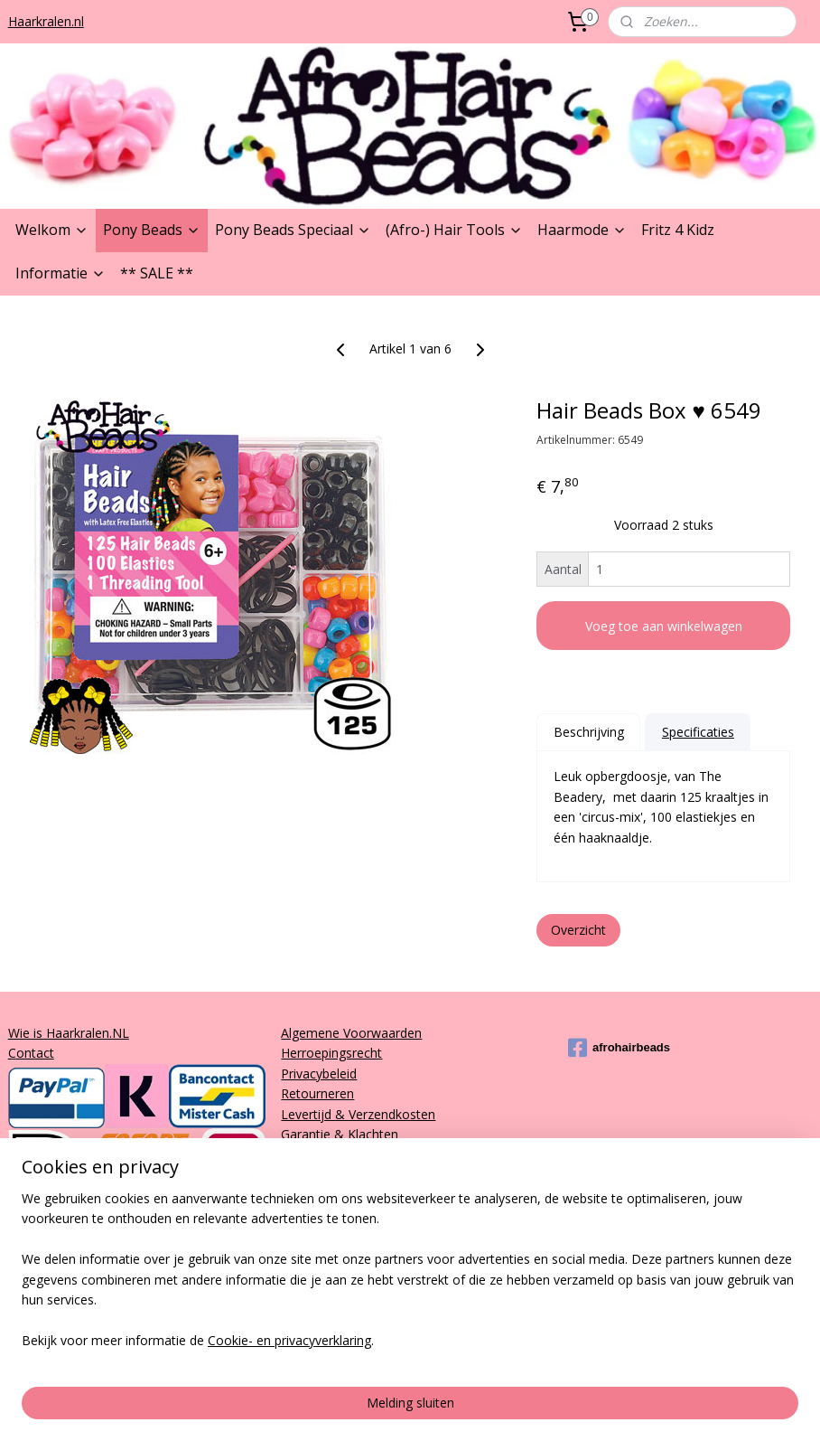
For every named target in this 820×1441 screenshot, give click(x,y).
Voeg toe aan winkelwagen (663, 625)
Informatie (60, 273)
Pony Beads (151, 230)
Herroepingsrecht (331, 1052)
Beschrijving (589, 730)
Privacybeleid (319, 1073)
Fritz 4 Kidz (677, 230)
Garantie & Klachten (339, 1134)
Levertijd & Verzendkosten (358, 1114)
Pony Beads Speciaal (293, 230)
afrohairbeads (619, 1048)
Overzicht (578, 929)
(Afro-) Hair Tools (454, 230)
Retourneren (317, 1093)
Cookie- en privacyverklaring (289, 1408)
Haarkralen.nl (46, 21)
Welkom (52, 230)
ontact (35, 1052)
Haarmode (582, 230)
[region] (291, 1329)
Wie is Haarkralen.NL (68, 1032)
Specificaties (698, 730)
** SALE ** (156, 273)
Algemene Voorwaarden (351, 1032)
